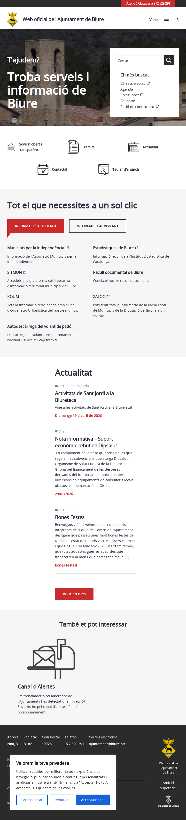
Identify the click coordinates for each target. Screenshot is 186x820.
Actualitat (143, 147)
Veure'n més (74, 594)
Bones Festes (70, 517)
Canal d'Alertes (51, 662)
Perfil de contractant (137, 106)
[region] (63, 782)
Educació (127, 100)
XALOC (99, 296)
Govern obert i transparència (24, 147)
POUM (13, 296)
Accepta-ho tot (93, 799)
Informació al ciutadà (35, 226)
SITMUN (14, 272)
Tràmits (81, 147)
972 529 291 (74, 744)
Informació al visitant (97, 226)
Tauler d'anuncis (119, 169)
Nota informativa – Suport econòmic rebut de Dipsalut (86, 442)
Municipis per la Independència (35, 248)
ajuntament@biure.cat (107, 744)
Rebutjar (62, 799)
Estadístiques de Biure (113, 248)
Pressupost (129, 94)
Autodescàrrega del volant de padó (39, 326)
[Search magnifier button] (169, 60)
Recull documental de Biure (118, 272)
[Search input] (139, 60)
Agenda (126, 89)
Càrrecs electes (132, 83)
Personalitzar (32, 799)
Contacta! (52, 169)
